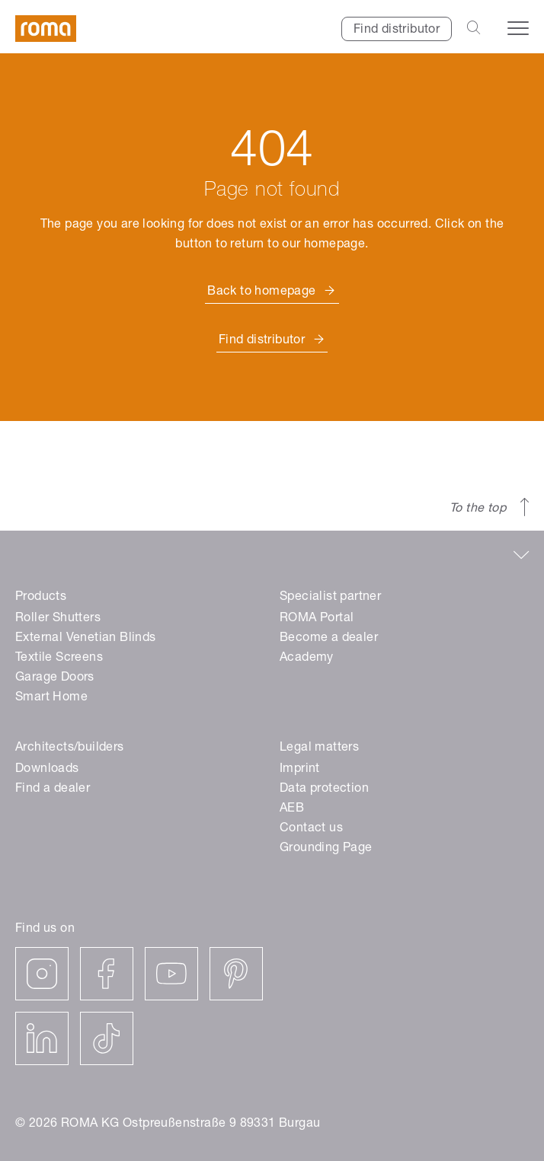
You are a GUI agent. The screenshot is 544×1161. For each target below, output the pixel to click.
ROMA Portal (317, 619)
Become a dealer (329, 639)
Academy (307, 658)
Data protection (324, 789)
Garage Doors (54, 678)
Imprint (300, 770)
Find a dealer (52, 789)
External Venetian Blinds (85, 639)
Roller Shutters (58, 619)
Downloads (47, 770)
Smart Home (51, 698)
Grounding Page (326, 849)
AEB (292, 809)
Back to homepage (261, 292)
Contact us (311, 829)
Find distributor (397, 30)
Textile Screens (59, 658)
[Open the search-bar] (473, 29)
